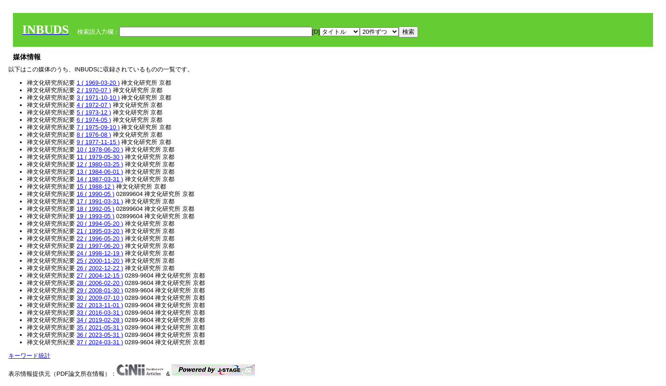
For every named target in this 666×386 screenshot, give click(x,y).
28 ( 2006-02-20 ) (100, 282)
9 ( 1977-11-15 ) (98, 142)
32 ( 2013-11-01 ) (100, 305)
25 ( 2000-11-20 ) (100, 260)
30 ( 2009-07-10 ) (100, 297)
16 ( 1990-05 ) (96, 193)
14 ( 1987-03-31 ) (100, 179)
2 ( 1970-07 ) (94, 90)
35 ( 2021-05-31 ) (100, 327)
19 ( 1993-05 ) (96, 216)
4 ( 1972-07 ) (94, 104)
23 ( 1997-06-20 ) (100, 245)
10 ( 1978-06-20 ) (100, 149)
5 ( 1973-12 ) (94, 112)
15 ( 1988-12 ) (96, 186)
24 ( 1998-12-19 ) (100, 253)
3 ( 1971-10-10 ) (98, 97)
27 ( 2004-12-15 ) (100, 275)
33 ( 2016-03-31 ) (100, 312)
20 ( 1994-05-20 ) (100, 223)
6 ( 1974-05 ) (94, 119)
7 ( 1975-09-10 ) (98, 127)
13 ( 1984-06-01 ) (100, 171)
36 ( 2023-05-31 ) (100, 334)
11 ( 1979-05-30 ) (100, 156)
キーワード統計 (29, 355)
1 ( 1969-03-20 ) (98, 82)
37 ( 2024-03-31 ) (100, 342)
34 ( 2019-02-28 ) (100, 319)
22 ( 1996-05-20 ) (100, 238)
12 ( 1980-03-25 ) (100, 164)
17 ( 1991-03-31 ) (100, 201)
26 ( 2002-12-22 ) (100, 268)
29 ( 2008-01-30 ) (100, 290)
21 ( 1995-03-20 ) (100, 231)
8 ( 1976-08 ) (94, 134)
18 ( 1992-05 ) (96, 208)
